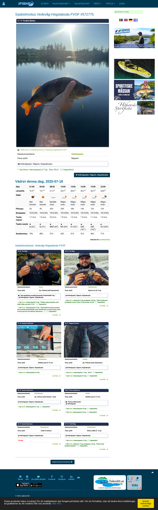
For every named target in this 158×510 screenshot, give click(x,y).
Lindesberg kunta (37, 150)
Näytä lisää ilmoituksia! (62, 462)
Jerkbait (84, 359)
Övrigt (40, 287)
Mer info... (57, 503)
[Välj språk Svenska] (121, 20)
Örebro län (24, 150)
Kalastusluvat (82, 4)
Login (121, 4)
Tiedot (98, 4)
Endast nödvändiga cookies (145, 503)
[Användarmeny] (3, 3)
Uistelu (88, 393)
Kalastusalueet (62, 4)
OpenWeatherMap (104, 239)
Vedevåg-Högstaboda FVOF (56, 150)
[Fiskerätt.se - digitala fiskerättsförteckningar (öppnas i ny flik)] (110, 482)
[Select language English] (126, 20)
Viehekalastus (77, 154)
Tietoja (110, 4)
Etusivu (45, 4)
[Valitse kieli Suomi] (135, 20)
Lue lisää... (56, 315)
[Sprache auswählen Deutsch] (130, 20)
